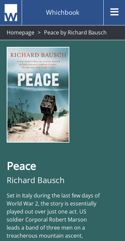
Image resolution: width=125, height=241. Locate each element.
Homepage (20, 32)
